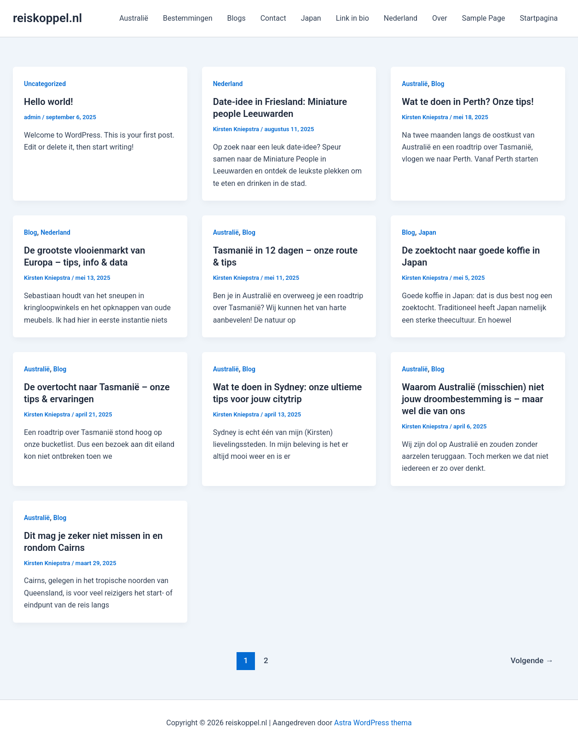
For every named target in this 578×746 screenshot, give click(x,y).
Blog (437, 83)
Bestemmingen (188, 18)
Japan (311, 18)
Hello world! (48, 101)
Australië (133, 18)
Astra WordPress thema (373, 722)
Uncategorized (45, 83)
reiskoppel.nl (47, 18)
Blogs (236, 18)
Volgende (531, 660)
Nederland (400, 18)
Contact (273, 18)
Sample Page (483, 18)
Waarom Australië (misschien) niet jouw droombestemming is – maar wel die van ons (473, 399)
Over (439, 18)
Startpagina (539, 18)
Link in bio (352, 18)
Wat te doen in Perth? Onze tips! (467, 101)
